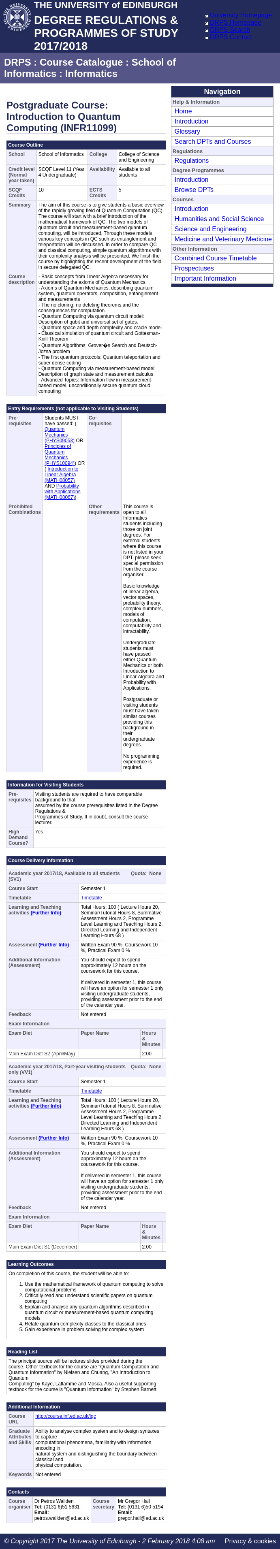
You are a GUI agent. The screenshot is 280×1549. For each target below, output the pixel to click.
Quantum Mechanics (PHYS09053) (60, 434)
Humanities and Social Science (219, 218)
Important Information (205, 278)
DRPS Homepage (235, 22)
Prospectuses (194, 268)
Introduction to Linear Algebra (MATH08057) (61, 474)
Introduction (192, 121)
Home (183, 111)
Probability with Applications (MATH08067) (63, 491)
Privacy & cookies (250, 1541)
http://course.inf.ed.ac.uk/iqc (65, 1416)
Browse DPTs (194, 189)
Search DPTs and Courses (213, 141)
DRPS (17, 62)
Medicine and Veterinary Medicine (223, 239)
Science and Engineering (211, 229)
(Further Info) (46, 913)
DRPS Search (230, 29)
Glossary (187, 131)
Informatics (91, 73)
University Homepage (241, 15)
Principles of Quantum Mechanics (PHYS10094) (60, 454)
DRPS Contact (231, 37)
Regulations (192, 160)
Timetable (91, 898)
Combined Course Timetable (216, 258)
